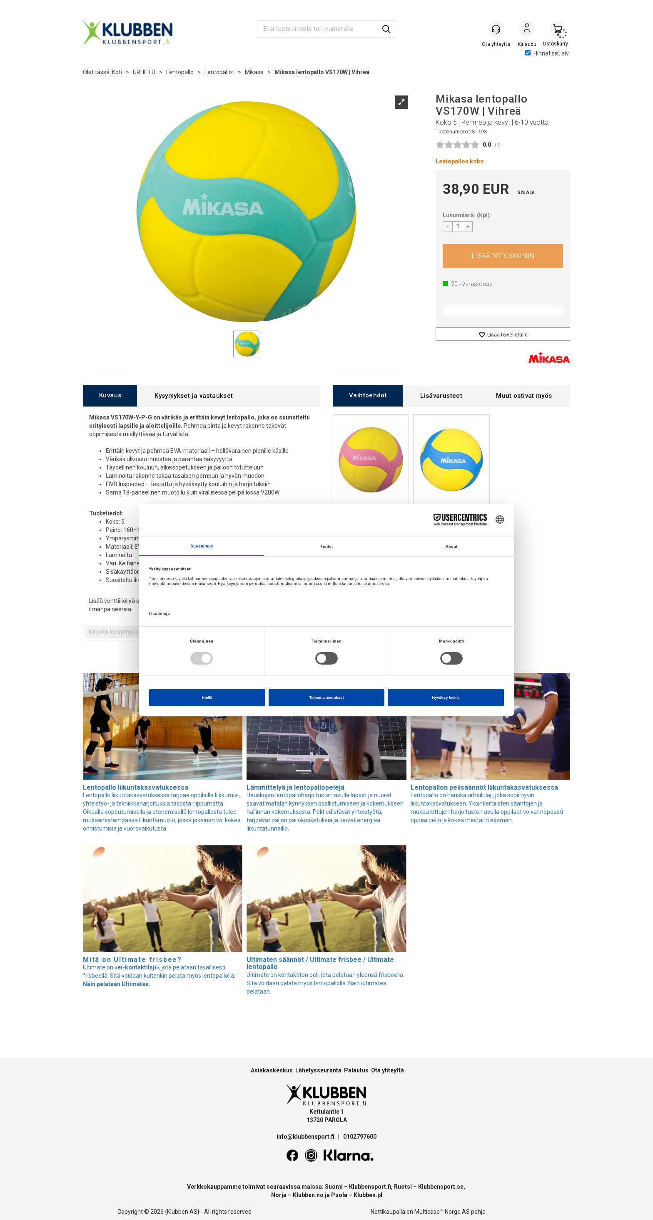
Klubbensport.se (441, 1186)
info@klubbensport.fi (306, 1136)
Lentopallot (219, 72)
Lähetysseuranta (318, 1070)
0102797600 (359, 1136)
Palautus (356, 1070)
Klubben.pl (368, 1195)
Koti (117, 72)
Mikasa (254, 72)
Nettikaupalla (388, 1211)
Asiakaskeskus (272, 1070)
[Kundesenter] (496, 28)
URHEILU (144, 72)
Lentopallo (180, 72)
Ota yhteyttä (387, 1070)
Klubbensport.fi (370, 1186)
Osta (503, 256)
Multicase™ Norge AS (442, 1211)
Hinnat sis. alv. (547, 53)
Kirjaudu (526, 29)
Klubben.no (308, 1195)
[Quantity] (458, 226)
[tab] (110, 396)
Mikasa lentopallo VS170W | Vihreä (321, 72)
